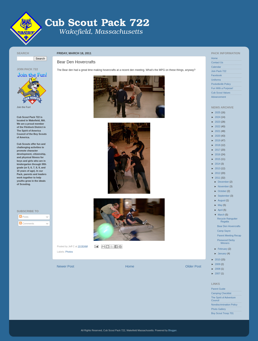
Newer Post (65, 266)
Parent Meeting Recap (229, 235)
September (224, 195)
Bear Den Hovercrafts (228, 226)
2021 (218, 131)
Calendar (216, 67)
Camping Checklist (221, 293)
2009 (218, 264)
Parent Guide (218, 288)
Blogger (172, 330)
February (223, 248)
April (220, 210)
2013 (218, 168)
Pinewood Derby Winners (226, 241)
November (224, 186)
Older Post (193, 266)
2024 (218, 117)
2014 (218, 163)
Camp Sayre (223, 230)
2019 (218, 140)
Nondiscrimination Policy (224, 304)
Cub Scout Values (220, 92)
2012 (218, 173)
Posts (23, 216)
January (222, 253)
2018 (218, 145)
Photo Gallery (218, 309)
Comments (26, 223)
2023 (218, 121)
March (221, 214)
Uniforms (216, 79)
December (224, 181)
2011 (218, 177)
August (222, 200)
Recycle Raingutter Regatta (227, 220)
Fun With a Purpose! (222, 88)
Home (129, 266)
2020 (218, 135)
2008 (218, 268)
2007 (218, 273)
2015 (218, 159)
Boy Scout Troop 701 (222, 313)
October (222, 191)
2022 (218, 126)
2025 (218, 112)
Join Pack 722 (218, 71)
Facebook (216, 75)
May (220, 205)
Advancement (218, 97)
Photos (69, 251)
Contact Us (217, 62)
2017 (218, 149)
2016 (218, 154)
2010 (218, 259)
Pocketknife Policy (221, 84)
